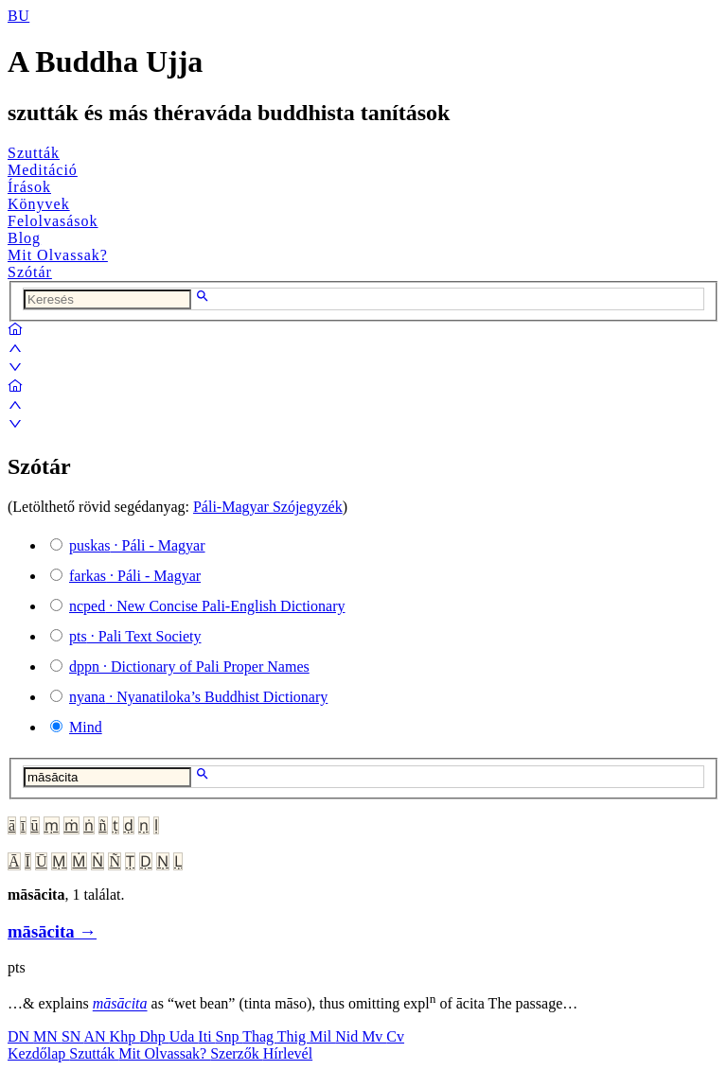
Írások (29, 187)
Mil (322, 1036)
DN (20, 1036)
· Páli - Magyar (137, 545)
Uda (184, 1036)
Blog (24, 238)
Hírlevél (287, 1053)
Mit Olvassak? (58, 255)
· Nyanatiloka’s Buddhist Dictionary (198, 697)
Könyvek (39, 204)
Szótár (30, 272)
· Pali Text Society (135, 636)
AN (96, 1036)
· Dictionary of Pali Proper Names (189, 666)
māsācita (120, 1004)
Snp (229, 1036)
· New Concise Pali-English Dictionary (207, 606)
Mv (374, 1036)
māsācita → (52, 931)
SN (73, 1036)
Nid (348, 1036)
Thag (259, 1036)
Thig (293, 1036)
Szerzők (236, 1053)
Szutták (34, 153)
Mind (85, 727)
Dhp (154, 1036)
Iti (206, 1036)
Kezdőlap (38, 1053)
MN (47, 1036)
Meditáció (43, 170)
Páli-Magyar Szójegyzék (268, 507)
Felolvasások (53, 221)
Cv (395, 1036)
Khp (125, 1036)
